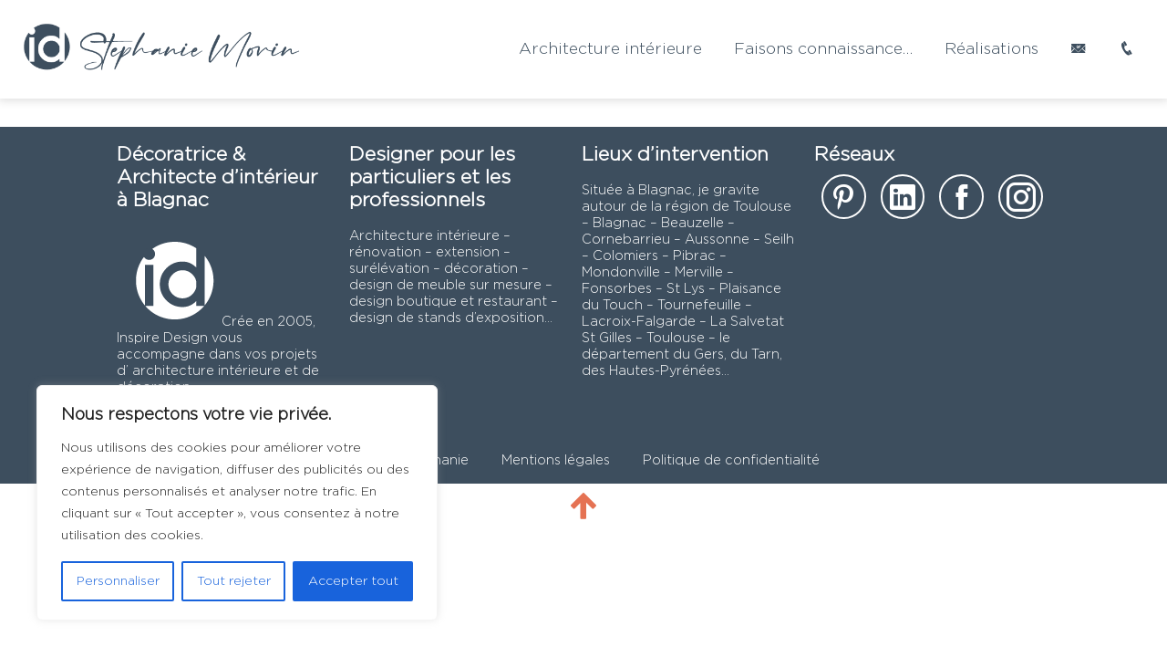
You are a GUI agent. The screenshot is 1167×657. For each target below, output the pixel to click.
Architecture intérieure (610, 49)
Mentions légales (555, 460)
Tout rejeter (234, 581)
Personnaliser (118, 581)
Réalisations (991, 49)
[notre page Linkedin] (903, 203)
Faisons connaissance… (823, 49)
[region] (237, 502)
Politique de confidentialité (731, 460)
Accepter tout (353, 581)
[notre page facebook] (961, 203)
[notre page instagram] (1020, 203)
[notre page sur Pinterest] (843, 203)
